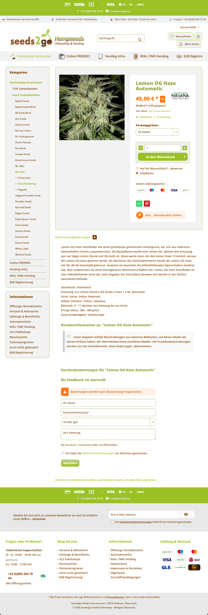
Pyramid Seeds (23, 207)
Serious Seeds (22, 231)
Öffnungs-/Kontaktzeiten (26, 306)
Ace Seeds (20, 118)
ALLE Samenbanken (26, 95)
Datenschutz (119, 563)
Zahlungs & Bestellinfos (25, 316)
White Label (21, 248)
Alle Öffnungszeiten (18, 583)
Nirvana (20, 172)
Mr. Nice (19, 166)
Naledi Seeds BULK (25, 107)
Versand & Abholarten (24, 311)
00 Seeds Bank (23, 112)
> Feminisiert (23, 177)
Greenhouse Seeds (25, 160)
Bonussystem (18, 337)
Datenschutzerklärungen (98, 453)
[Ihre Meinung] (108, 434)
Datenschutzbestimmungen (136, 522)
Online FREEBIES (20, 263)
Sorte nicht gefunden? (24, 347)
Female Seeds (22, 154)
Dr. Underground (24, 136)
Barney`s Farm (23, 130)
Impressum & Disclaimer (126, 568)
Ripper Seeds (22, 213)
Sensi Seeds (21, 225)
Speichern (70, 463)
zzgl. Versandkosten (159, 111)
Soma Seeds (21, 236)
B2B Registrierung (21, 282)
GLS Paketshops (20, 332)
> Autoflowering (26, 183)
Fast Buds (20, 148)
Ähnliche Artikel (65, 480)
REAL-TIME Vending (22, 327)
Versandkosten (116, 597)
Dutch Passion (23, 142)
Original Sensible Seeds (28, 195)
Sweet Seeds (22, 242)
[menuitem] (190, 27)
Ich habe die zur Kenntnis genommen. (107, 453)
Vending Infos (19, 269)
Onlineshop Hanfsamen (26, 82)
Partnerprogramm (21, 342)
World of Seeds (23, 254)
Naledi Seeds (22, 101)
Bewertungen (85, 237)
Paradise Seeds (23, 201)
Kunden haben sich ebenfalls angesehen (130, 480)
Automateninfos (20, 321)
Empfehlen (145, 173)
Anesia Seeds (22, 124)
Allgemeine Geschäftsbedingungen (126, 575)
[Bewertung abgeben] (108, 422)
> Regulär (21, 189)
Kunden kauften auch (90, 480)
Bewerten (174, 168)
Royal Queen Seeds (25, 219)
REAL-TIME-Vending (22, 276)
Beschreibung (64, 237)
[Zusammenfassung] (108, 412)
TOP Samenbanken (25, 88)
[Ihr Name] (108, 403)
